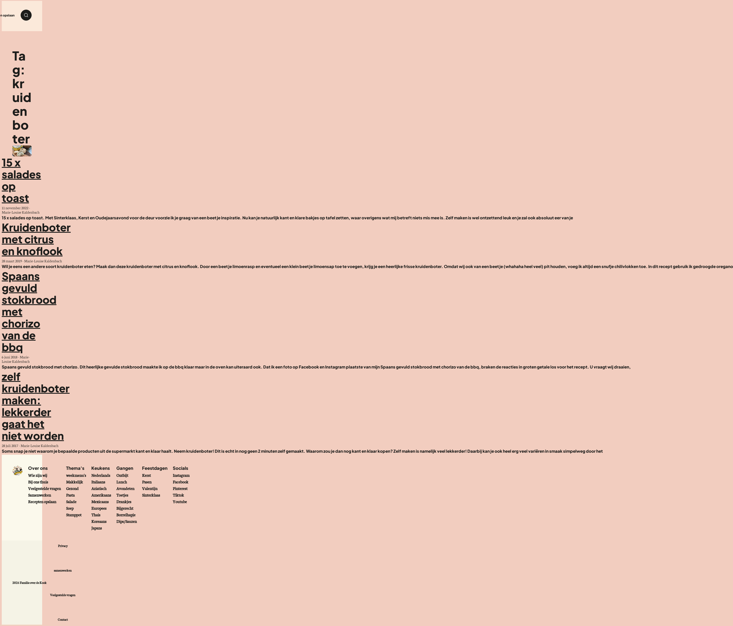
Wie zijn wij (37, 475)
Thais (95, 514)
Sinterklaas (151, 495)
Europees (98, 508)
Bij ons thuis (38, 482)
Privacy (63, 545)
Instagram (181, 475)
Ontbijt (122, 475)
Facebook (180, 482)
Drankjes (123, 501)
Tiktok (178, 495)
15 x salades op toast (21, 180)
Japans (96, 528)
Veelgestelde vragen (44, 488)
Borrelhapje (125, 514)
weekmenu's (76, 475)
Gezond (72, 488)
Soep (70, 508)
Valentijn (149, 488)
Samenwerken (39, 495)
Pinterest (180, 488)
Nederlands (100, 475)
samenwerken (63, 570)
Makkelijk (74, 482)
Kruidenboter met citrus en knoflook (36, 239)
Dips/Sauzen (126, 521)
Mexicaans (100, 501)
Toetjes (122, 495)
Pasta (70, 495)
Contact (63, 619)
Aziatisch (98, 488)
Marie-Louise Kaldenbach (21, 212)
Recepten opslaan (42, 501)
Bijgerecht (124, 508)
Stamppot (73, 514)
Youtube (180, 501)
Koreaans (98, 521)
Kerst (146, 475)
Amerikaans (101, 495)
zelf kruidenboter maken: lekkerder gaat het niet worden (36, 406)
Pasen (146, 482)
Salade (71, 501)
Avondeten (125, 488)
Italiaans (98, 482)
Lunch (121, 482)
